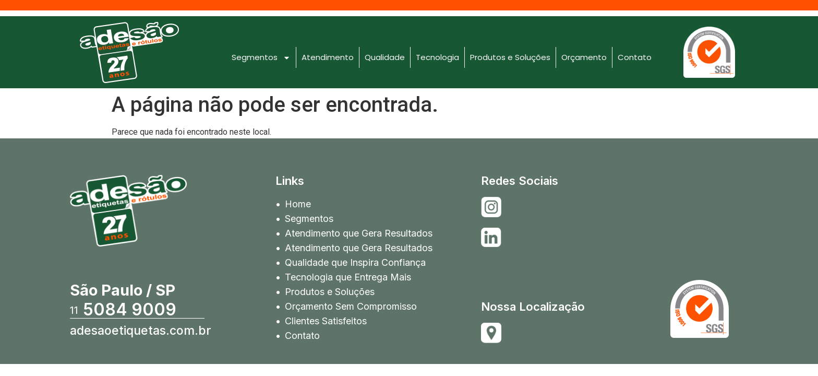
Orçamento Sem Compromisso (351, 306)
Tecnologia (437, 57)
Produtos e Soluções (510, 57)
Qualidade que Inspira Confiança (355, 262)
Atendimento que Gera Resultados (358, 233)
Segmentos (261, 58)
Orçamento (584, 57)
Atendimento (328, 57)
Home (298, 203)
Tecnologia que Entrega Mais (348, 277)
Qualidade (385, 57)
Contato (635, 57)
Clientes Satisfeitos (326, 320)
